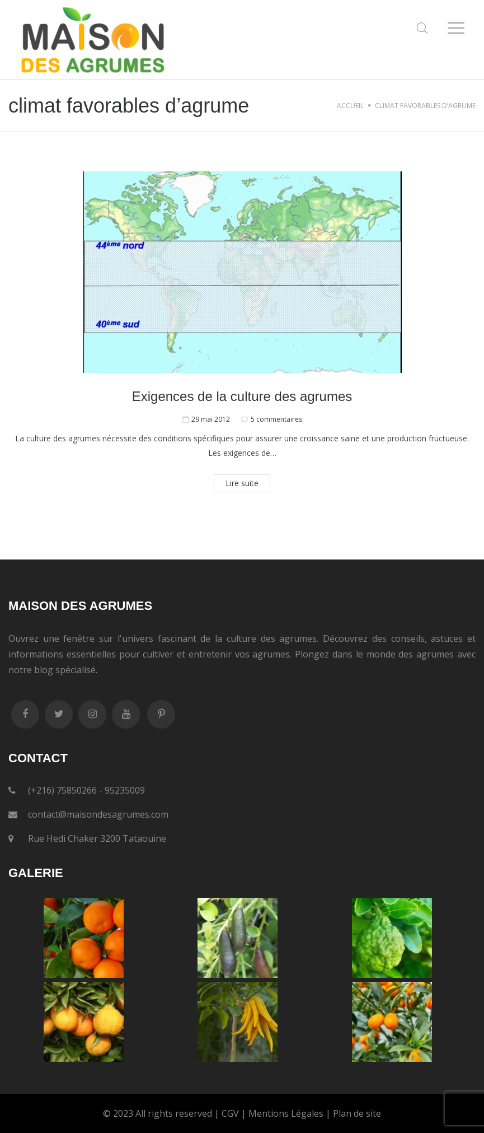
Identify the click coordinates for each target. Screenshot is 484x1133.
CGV (230, 1113)
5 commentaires (276, 419)
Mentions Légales (285, 1113)
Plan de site (357, 1113)
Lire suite (242, 483)
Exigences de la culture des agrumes (242, 396)
